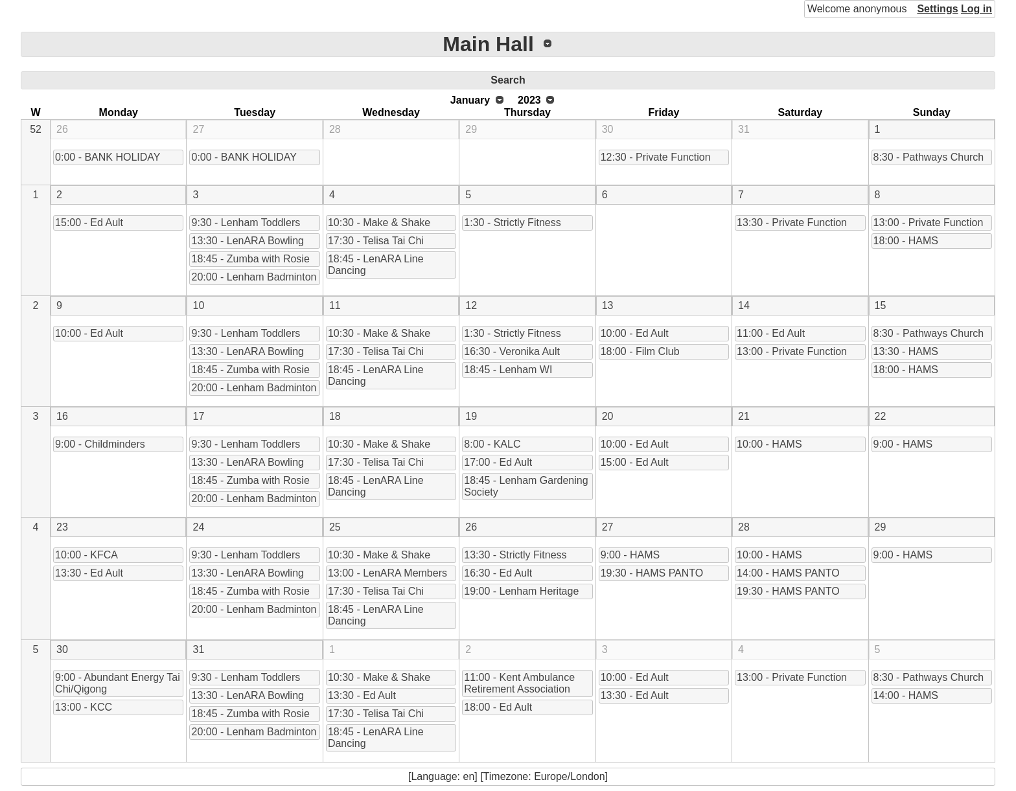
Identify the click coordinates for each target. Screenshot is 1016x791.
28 (335, 129)
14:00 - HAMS (905, 695)
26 (62, 129)
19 (471, 416)
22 (880, 416)
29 (471, 129)
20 (608, 416)
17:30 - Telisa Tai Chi (376, 240)
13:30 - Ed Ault (89, 573)
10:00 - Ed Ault (89, 333)
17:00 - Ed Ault (498, 462)
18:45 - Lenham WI (508, 369)
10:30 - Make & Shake (379, 222)
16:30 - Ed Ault (498, 573)
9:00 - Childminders (100, 444)
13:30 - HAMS (905, 351)
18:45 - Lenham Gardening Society (526, 486)
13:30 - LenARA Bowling (247, 240)
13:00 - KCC (83, 707)
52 (35, 129)
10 (198, 305)
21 (744, 416)
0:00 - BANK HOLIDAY (107, 157)
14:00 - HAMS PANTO (788, 573)
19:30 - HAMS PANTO (652, 573)
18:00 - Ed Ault (498, 707)
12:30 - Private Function (656, 157)
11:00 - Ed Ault (771, 333)
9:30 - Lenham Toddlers (245, 222)
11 (335, 305)
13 (608, 305)
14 (744, 305)
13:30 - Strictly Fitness (515, 554)
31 (744, 129)
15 (880, 305)
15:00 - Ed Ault (89, 222)
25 (335, 527)
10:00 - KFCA (86, 554)
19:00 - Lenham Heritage (521, 591)
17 (198, 416)
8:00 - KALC (492, 444)
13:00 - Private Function (928, 222)
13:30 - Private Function (792, 222)
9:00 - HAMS (903, 444)
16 (62, 416)
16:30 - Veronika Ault (512, 351)
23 (62, 527)
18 (335, 416)
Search (508, 80)
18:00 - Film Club (640, 351)
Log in (976, 8)
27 (198, 129)
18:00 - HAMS (905, 240)
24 (198, 527)
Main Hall (488, 44)
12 (471, 305)
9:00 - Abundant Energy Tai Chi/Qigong (117, 683)
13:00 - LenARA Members (387, 573)
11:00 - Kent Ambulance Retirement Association (519, 683)
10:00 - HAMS (769, 444)
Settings (937, 8)
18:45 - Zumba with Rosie (250, 258)
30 (608, 129)
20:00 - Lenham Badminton (253, 276)
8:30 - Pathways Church (928, 157)
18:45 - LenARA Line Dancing (376, 264)
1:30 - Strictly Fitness (512, 222)
